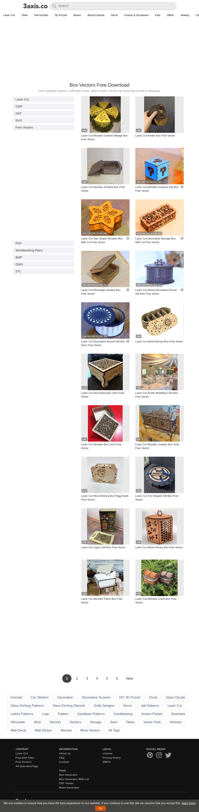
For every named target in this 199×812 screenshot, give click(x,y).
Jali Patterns (150, 705)
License (108, 753)
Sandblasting (123, 714)
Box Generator (68, 774)
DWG (19, 264)
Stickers (75, 722)
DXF (19, 113)
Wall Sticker (43, 730)
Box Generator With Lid (74, 779)
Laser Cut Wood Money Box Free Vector (159, 341)
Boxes (77, 15)
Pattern (63, 714)
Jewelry (184, 15)
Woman (66, 730)
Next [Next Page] (129, 678)
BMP (19, 257)
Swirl (113, 722)
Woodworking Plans (29, 250)
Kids (157, 15)
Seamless (178, 714)
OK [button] (100, 808)
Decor (114, 15)
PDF (19, 243)
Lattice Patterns (21, 714)
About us (65, 753)
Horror (127, 705)
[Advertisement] (99, 51)
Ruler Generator (69, 787)
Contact (64, 761)
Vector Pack (152, 722)
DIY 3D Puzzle (129, 697)
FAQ (62, 757)
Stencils (55, 722)
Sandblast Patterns (91, 714)
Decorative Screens (96, 697)
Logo (45, 714)
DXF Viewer (66, 783)
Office (170, 15)
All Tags (114, 730)
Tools (24, 15)
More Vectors (90, 730)
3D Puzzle (61, 15)
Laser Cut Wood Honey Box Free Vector (159, 547)
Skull (37, 722)
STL (18, 271)
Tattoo (130, 722)
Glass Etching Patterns (27, 705)
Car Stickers (40, 697)
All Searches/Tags (27, 766)
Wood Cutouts (95, 15)
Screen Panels (151, 714)
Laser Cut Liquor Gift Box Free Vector (103, 547)
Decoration (65, 697)
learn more (189, 803)
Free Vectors (24, 127)
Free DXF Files (25, 757)
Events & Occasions (136, 15)
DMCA (107, 761)
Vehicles (175, 722)
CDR (19, 106)
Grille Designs (104, 705)
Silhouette (17, 722)
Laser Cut (9, 15)
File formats (41, 15)
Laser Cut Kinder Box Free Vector (155, 135)
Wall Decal (18, 730)
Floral (153, 697)
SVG (19, 120)
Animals (16, 697)
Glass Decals (175, 697)
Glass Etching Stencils (69, 705)
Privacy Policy (112, 757)
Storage (95, 722)
